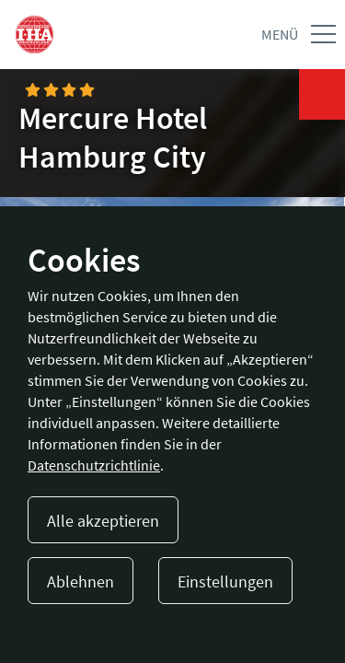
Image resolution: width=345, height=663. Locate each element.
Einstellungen (225, 581)
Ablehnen (80, 581)
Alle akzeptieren (103, 520)
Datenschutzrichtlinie (94, 465)
